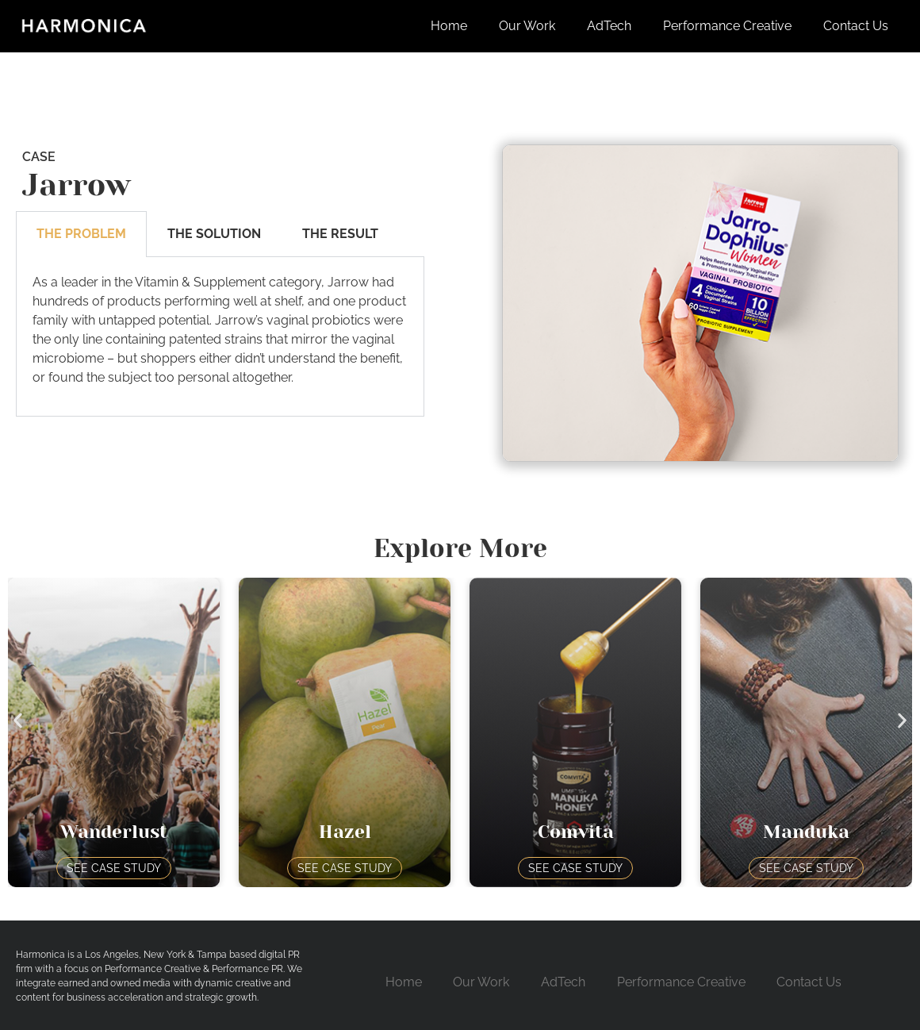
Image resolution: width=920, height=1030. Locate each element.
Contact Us (855, 25)
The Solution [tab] (214, 233)
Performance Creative (727, 25)
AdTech (609, 25)
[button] (18, 721)
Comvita (576, 832)
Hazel (345, 832)
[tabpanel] (220, 337)
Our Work (527, 25)
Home (449, 25)
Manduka (806, 832)
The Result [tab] (340, 233)
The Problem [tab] (81, 233)
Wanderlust (113, 832)
